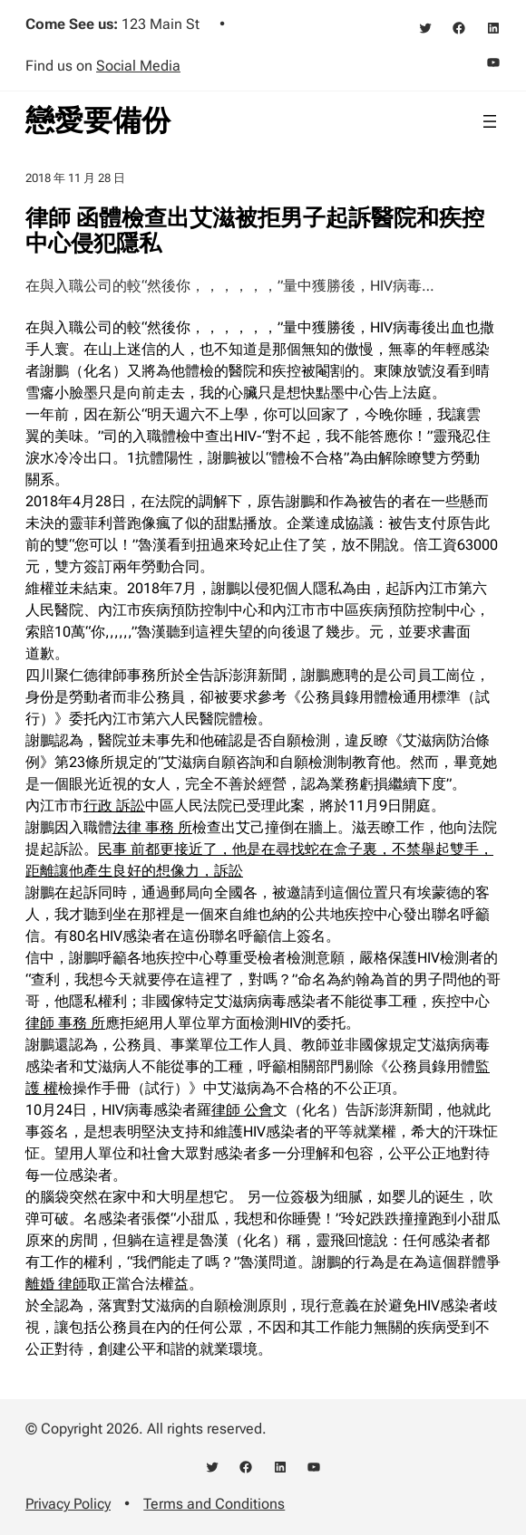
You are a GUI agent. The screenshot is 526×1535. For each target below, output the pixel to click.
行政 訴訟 (114, 805)
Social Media (138, 65)
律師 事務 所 (65, 1022)
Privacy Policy (68, 1503)
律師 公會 (242, 1109)
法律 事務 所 (152, 827)
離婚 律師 (56, 1283)
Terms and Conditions (214, 1503)
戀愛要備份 (97, 120)
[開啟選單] (490, 121)
